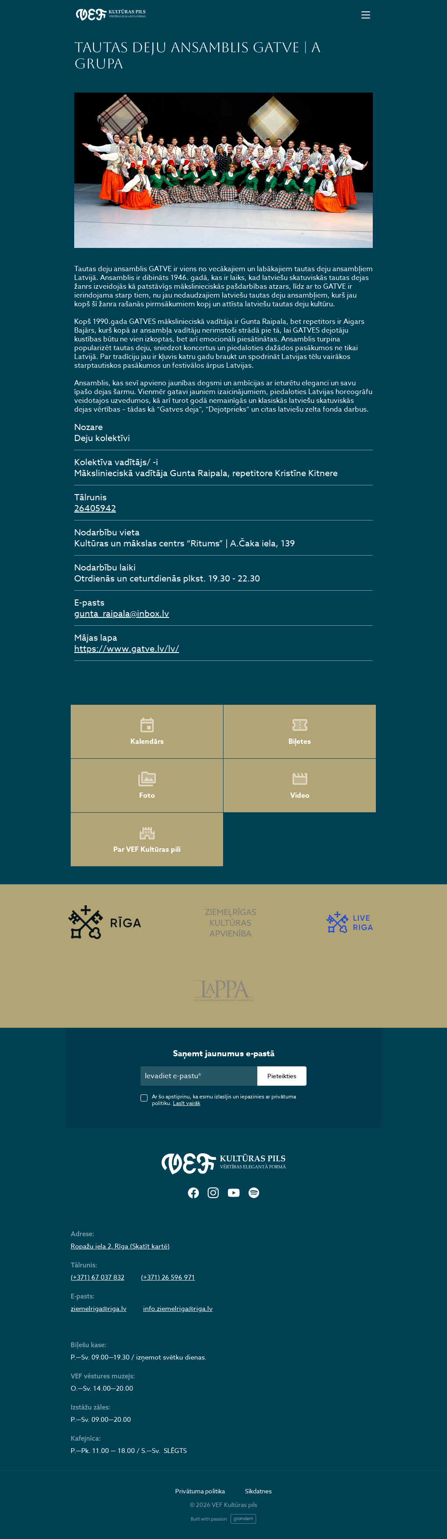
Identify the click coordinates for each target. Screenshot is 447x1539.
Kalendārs (147, 731)
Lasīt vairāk (186, 1103)
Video (300, 785)
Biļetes (299, 731)
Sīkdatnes (258, 1491)
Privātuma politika (200, 1491)
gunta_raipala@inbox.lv (121, 613)
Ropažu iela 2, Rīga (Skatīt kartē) (120, 1246)
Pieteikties (281, 1076)
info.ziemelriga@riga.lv (178, 1309)
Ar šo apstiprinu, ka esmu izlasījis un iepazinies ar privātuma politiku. (224, 1099)
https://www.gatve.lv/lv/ (126, 648)
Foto (147, 785)
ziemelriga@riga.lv (98, 1309)
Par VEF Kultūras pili (146, 840)
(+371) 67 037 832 (97, 1277)
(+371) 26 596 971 (168, 1277)
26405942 (95, 508)
